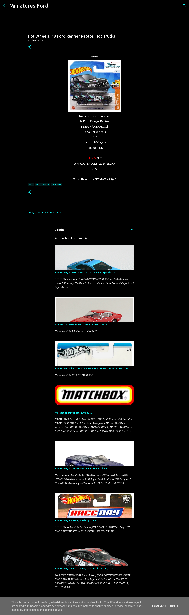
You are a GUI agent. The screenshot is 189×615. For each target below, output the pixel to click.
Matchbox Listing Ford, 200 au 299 (73, 412)
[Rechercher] (53, 6)
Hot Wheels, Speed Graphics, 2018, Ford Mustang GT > (84, 568)
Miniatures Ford (28, 6)
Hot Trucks (42, 184)
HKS (31, 184)
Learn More (159, 606)
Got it (174, 606)
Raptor (57, 184)
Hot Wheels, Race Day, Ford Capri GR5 (75, 520)
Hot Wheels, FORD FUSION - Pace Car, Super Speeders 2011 (87, 272)
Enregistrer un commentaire (44, 212)
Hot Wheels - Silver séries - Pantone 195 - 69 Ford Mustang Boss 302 (91, 368)
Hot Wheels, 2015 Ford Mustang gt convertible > (81, 468)
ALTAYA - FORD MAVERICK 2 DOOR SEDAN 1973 (81, 324)
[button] (30, 47)
